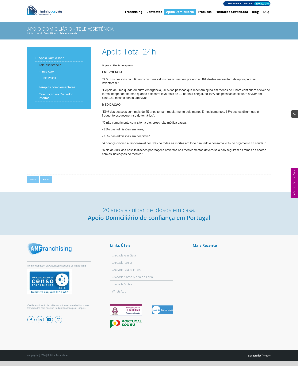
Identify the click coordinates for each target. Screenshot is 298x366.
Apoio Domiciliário (46, 36)
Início (30, 36)
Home (46, 182)
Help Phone (49, 80)
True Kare (48, 74)
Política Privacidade (57, 358)
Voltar (33, 182)
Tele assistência (68, 36)
